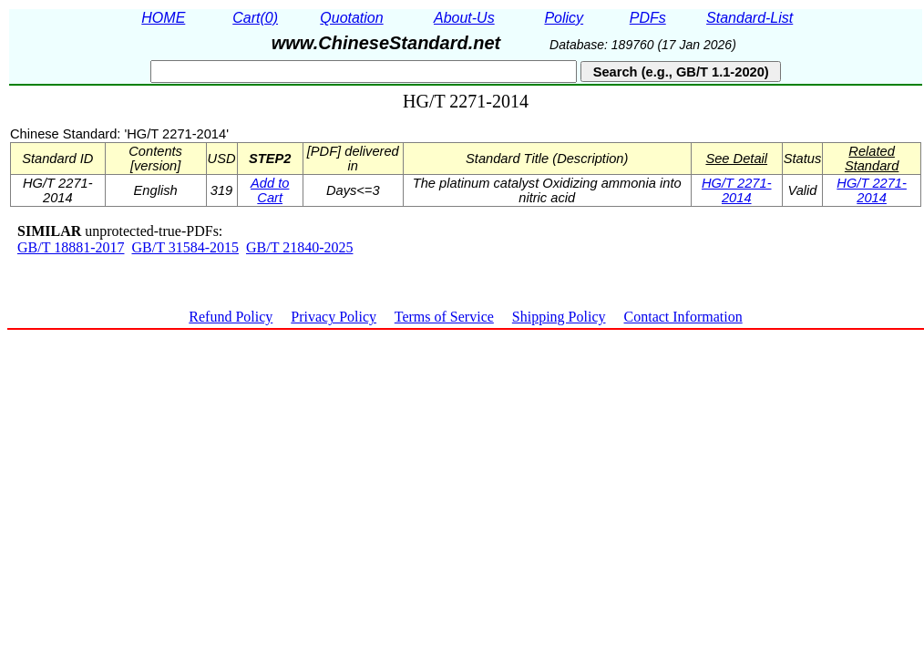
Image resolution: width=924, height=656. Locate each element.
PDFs (648, 18)
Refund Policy (230, 316)
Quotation (351, 18)
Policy (563, 18)
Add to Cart (270, 190)
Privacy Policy (333, 316)
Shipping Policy (559, 316)
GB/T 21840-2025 (299, 247)
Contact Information (683, 316)
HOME (163, 18)
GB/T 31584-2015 (184, 247)
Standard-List (749, 18)
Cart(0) (255, 18)
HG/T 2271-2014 (737, 190)
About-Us (464, 18)
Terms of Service (444, 316)
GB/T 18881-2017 (70, 247)
